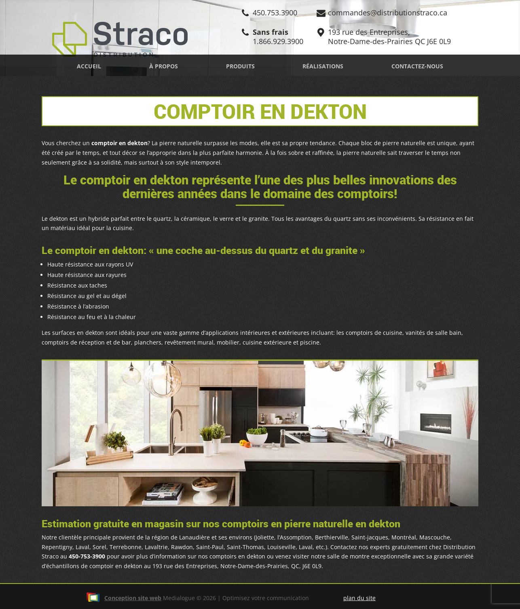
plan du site (359, 598)
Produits (240, 66)
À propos (163, 66)
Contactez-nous (417, 66)
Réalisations (322, 66)
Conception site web (123, 598)
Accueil (89, 66)
